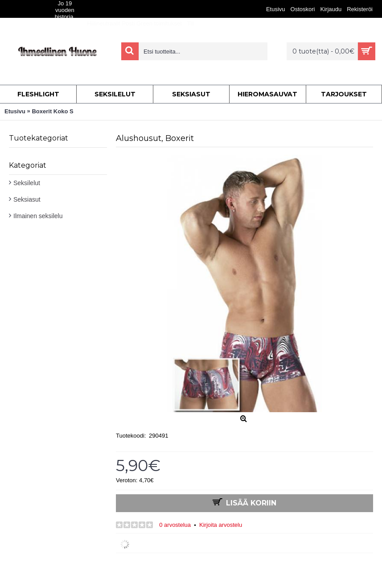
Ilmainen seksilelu (38, 215)
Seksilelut (26, 182)
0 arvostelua (175, 524)
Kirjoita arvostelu (220, 524)
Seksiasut (27, 199)
